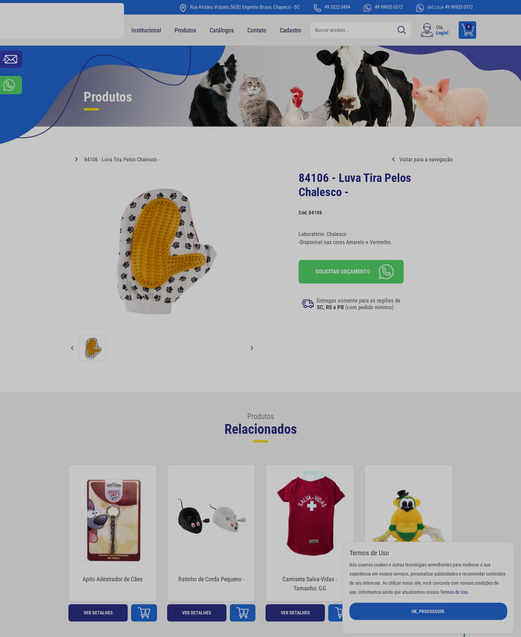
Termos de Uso (454, 592)
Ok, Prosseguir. (428, 611)
